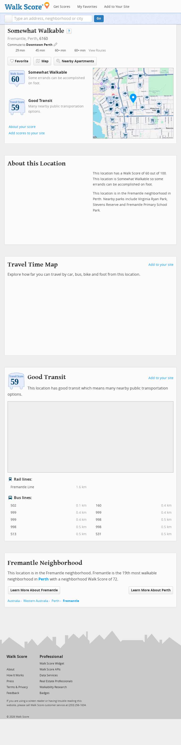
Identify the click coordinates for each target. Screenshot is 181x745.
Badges (44, 693)
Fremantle (71, 601)
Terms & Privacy (17, 687)
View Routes (97, 50)
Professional (51, 656)
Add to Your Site (116, 7)
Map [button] (42, 61)
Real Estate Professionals (56, 681)
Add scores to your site (27, 133)
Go (99, 19)
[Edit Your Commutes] (55, 44)
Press (10, 681)
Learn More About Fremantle (34, 590)
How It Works (15, 675)
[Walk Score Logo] (27, 6)
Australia (14, 601)
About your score (22, 127)
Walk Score (17, 656)
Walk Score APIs (50, 669)
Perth (32, 38)
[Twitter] (9, 663)
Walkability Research (53, 687)
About (10, 669)
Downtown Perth (39, 45)
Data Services (49, 675)
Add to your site (160, 265)
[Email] (24, 663)
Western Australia (35, 601)
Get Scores (61, 7)
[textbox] (52, 18)
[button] (8, 18)
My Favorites (87, 7)
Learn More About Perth (151, 590)
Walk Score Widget (52, 663)
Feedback (13, 693)
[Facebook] (16, 663)
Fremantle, (17, 38)
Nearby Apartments (75, 61)
